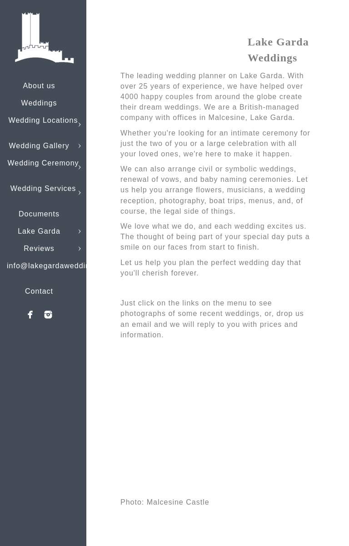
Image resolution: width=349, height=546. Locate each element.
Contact (39, 291)
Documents (39, 214)
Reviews (39, 248)
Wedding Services (43, 188)
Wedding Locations (43, 120)
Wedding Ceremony (43, 163)
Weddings (39, 103)
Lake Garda (39, 231)
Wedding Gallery (39, 146)
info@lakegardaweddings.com (61, 266)
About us (39, 86)
